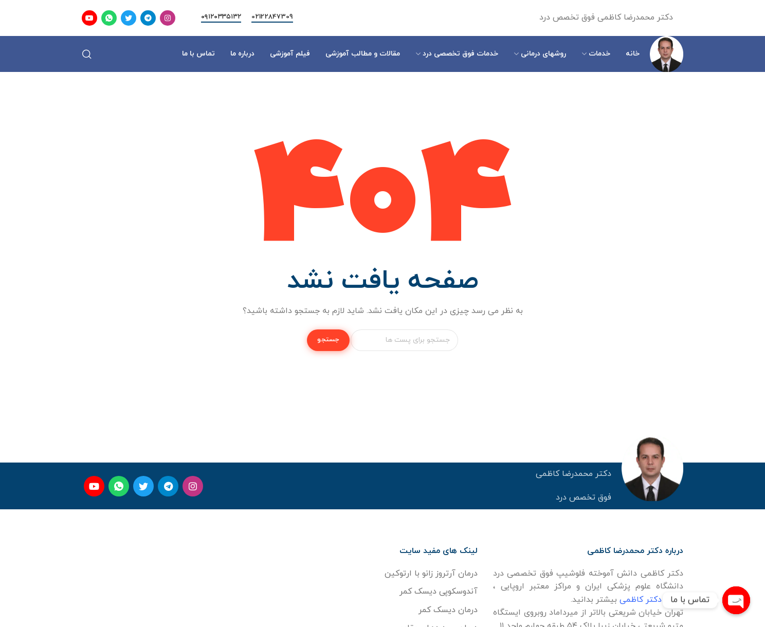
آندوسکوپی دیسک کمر (438, 591)
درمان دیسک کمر (448, 610)
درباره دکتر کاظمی (651, 599)
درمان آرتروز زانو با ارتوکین (431, 573)
